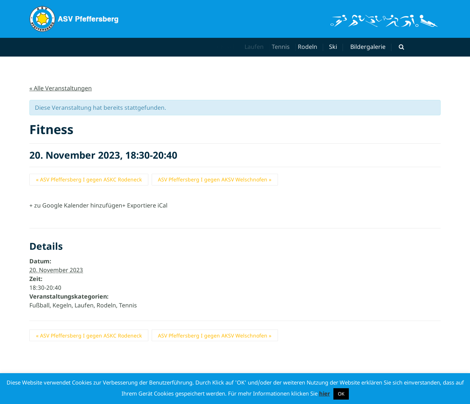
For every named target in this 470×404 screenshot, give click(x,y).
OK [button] (341, 393)
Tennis (285, 47)
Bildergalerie (368, 47)
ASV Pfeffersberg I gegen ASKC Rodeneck (89, 179)
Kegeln (62, 305)
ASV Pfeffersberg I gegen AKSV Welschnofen (214, 179)
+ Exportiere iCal (144, 205)
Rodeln (312, 47)
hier (324, 393)
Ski (334, 47)
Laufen (257, 47)
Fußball (39, 305)
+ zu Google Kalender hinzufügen (75, 205)
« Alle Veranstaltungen (60, 88)
